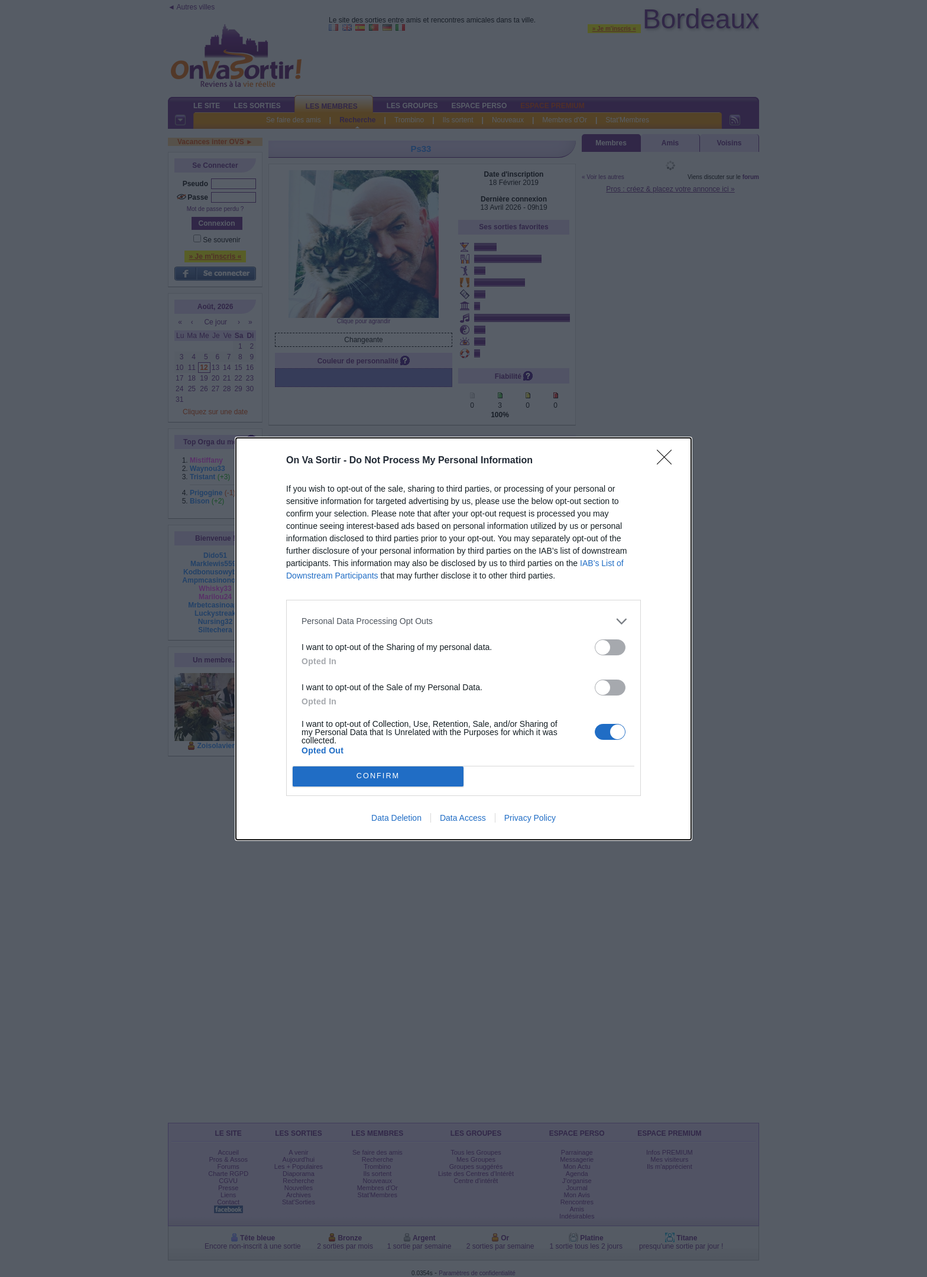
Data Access (463, 818)
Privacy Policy (530, 818)
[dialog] (463, 639)
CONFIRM (378, 776)
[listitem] (463, 621)
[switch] (610, 647)
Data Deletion (396, 818)
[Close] (668, 461)
